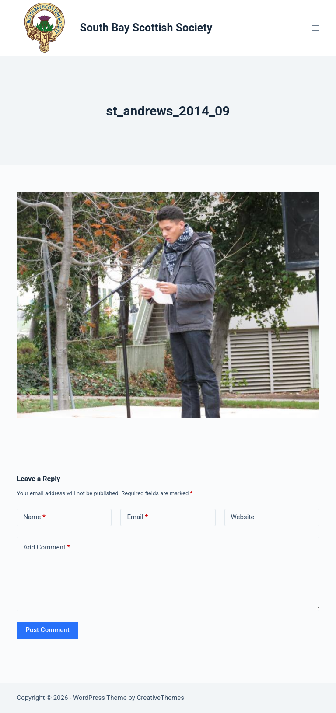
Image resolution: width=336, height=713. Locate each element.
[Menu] (315, 28)
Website (243, 517)
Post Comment (47, 630)
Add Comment (46, 547)
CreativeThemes (161, 698)
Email (137, 517)
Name (34, 517)
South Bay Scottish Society (146, 27)
